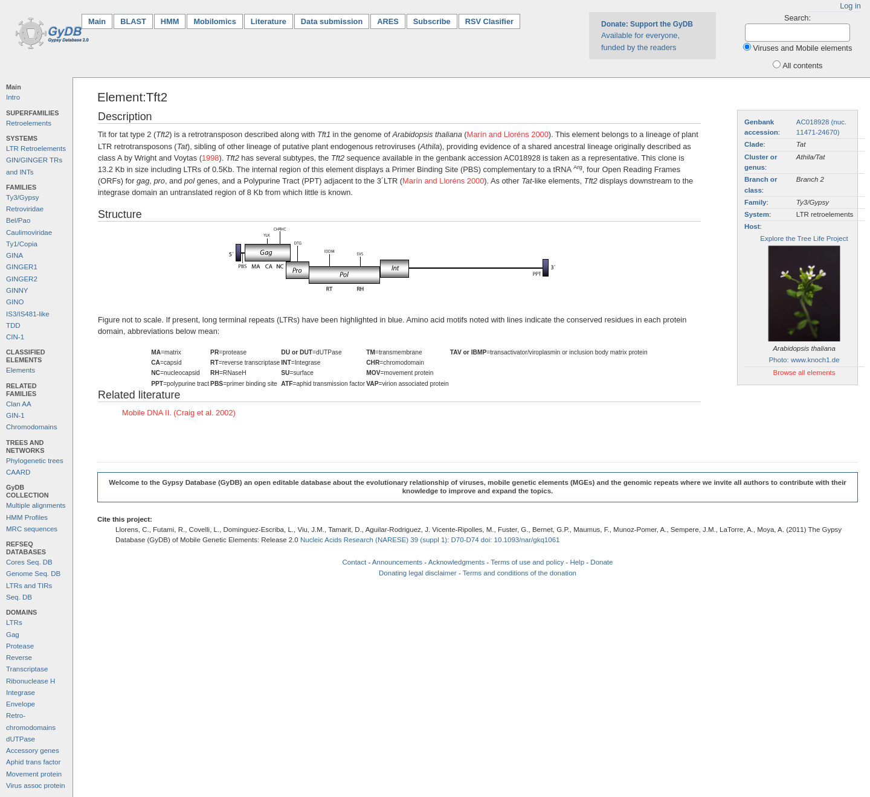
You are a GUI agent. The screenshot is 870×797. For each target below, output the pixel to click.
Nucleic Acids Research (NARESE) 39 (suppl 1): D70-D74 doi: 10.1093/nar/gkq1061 (430, 539)
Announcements (397, 562)
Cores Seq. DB (29, 562)
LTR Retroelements (36, 148)
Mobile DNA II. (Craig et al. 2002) (179, 412)
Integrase (20, 692)
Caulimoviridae (29, 232)
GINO (15, 302)
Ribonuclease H (30, 681)
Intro (13, 97)
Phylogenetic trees (34, 460)
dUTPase (20, 739)
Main (100, 21)
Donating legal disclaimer (418, 573)
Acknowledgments (456, 562)
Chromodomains (31, 427)
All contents (802, 65)
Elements (20, 370)
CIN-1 (15, 337)
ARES (388, 21)
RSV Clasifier (489, 21)
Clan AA (18, 404)
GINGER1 (21, 266)
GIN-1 (15, 415)
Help (577, 562)
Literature (268, 21)
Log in (850, 5)
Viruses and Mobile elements (802, 48)
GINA (14, 255)
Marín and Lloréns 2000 (508, 134)
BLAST (133, 21)
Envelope (20, 704)
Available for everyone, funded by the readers (647, 35)
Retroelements (28, 123)
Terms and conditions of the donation (519, 573)
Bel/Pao (18, 220)
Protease (20, 646)
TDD (13, 325)
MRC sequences (31, 529)
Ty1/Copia (21, 244)
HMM (170, 21)
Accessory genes (32, 750)
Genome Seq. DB (33, 573)
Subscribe (432, 21)
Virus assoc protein (35, 785)
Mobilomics (214, 21)
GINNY (17, 290)
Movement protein (34, 774)
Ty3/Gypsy (22, 197)
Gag (12, 634)
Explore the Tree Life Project (804, 238)
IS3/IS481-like (28, 314)
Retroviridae (25, 209)
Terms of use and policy (527, 562)
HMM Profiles (27, 517)
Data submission (331, 21)
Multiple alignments (36, 505)
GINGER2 (21, 279)
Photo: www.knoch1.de (803, 359)
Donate (601, 562)
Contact (355, 562)
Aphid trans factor (33, 762)
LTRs (14, 622)
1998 (210, 157)
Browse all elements (804, 372)
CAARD (18, 472)
